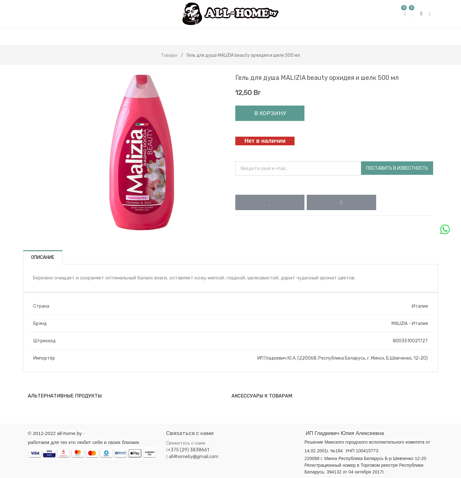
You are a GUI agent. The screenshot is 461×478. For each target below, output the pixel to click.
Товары (169, 55)
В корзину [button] (270, 113)
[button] (269, 202)
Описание (42, 257)
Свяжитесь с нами (185, 443)
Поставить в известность (397, 168)
